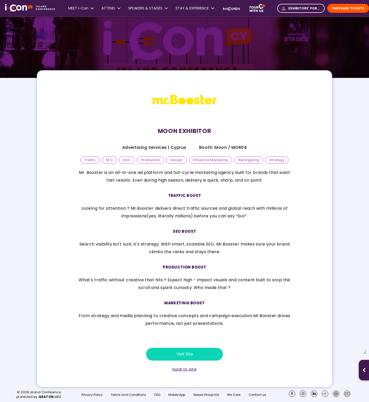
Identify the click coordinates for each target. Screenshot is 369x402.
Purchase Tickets (348, 8)
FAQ (157, 395)
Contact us (257, 395)
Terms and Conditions (128, 395)
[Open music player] (364, 370)
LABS (49, 397)
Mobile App (176, 395)
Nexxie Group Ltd (206, 395)
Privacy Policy (91, 395)
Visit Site (184, 354)
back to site (184, 369)
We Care (233, 395)
